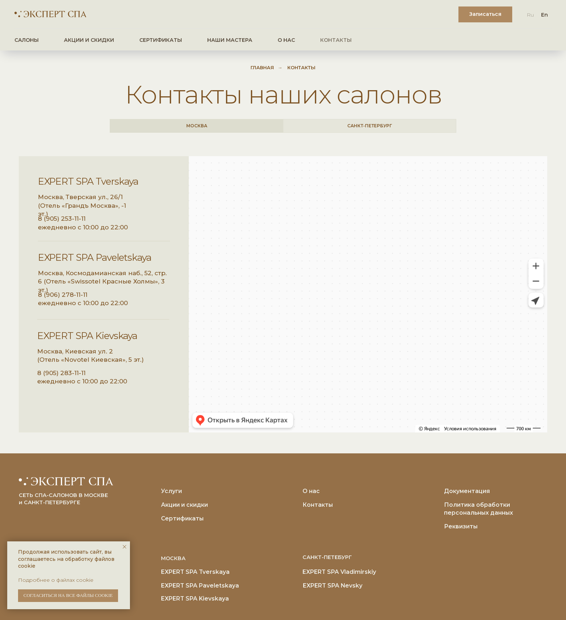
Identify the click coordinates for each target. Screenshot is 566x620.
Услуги (171, 491)
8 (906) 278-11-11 (62, 294)
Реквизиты (461, 526)
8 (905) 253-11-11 (62, 218)
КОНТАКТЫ (336, 40)
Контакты (317, 504)
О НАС (286, 40)
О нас (311, 491)
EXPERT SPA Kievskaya (87, 336)
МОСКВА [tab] (196, 125)
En (544, 15)
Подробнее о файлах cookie (55, 580)
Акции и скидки (184, 504)
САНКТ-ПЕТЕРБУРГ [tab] (369, 125)
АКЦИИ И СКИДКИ (89, 40)
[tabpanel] (283, 295)
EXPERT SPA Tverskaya (88, 181)
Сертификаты (182, 518)
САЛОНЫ (26, 40)
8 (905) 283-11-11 (61, 373)
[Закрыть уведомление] (124, 546)
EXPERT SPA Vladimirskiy (339, 571)
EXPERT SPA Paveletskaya (94, 257)
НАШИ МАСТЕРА (229, 40)
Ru (530, 15)
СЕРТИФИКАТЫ (160, 40)
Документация (467, 491)
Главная (262, 67)
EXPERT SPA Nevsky (332, 585)
